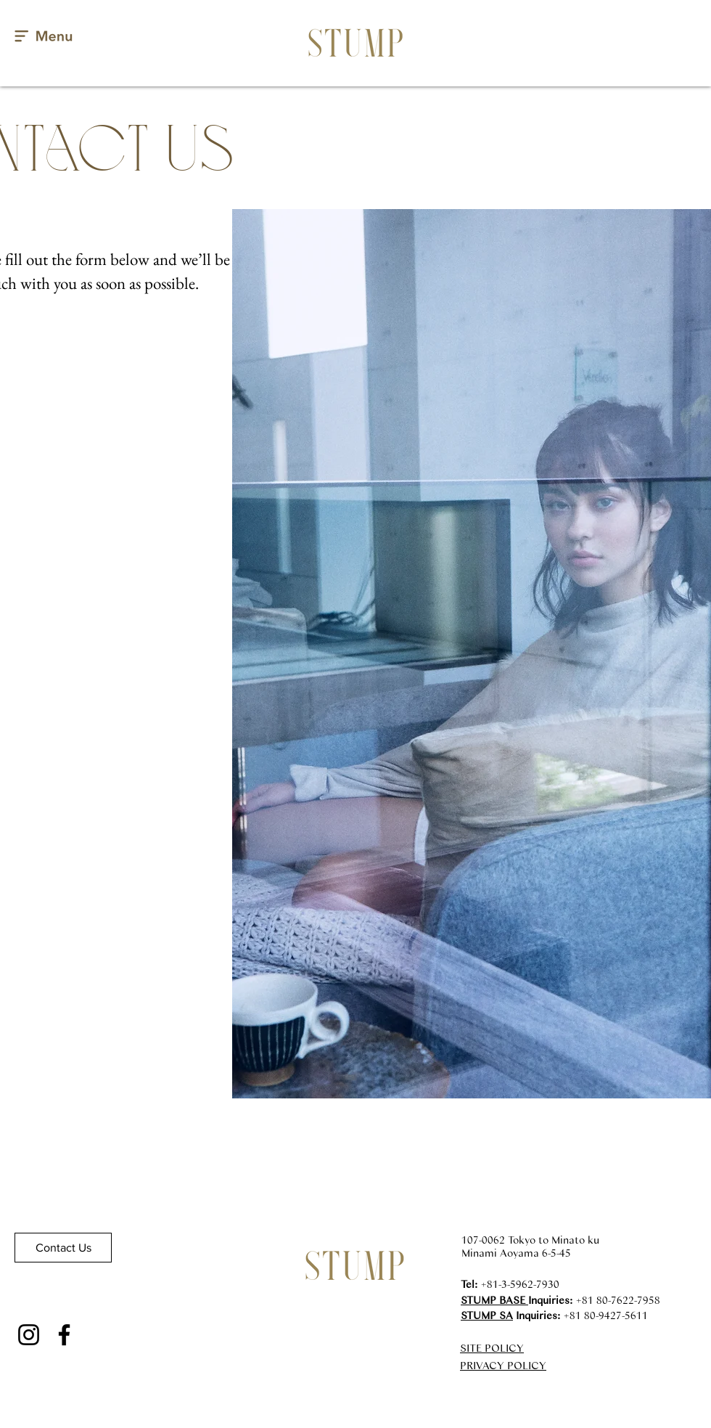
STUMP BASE (494, 1299)
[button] (44, 36)
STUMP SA (487, 1314)
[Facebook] (64, 1335)
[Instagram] (29, 1335)
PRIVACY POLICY (503, 1364)
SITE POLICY (492, 1347)
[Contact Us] (63, 1247)
